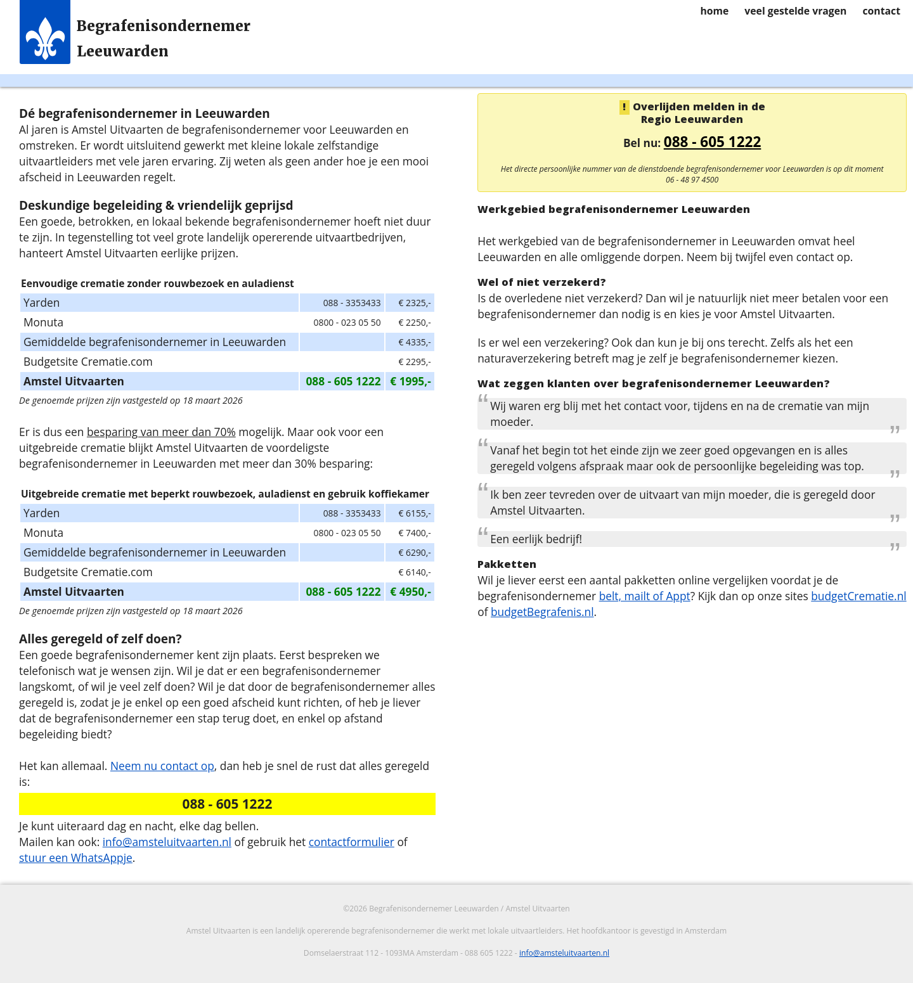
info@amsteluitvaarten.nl (167, 841)
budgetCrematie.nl (858, 595)
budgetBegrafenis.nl (542, 611)
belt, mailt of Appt (644, 595)
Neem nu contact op (162, 765)
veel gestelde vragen (795, 11)
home (714, 11)
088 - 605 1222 (712, 141)
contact (881, 11)
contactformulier (351, 841)
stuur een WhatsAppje (76, 857)
